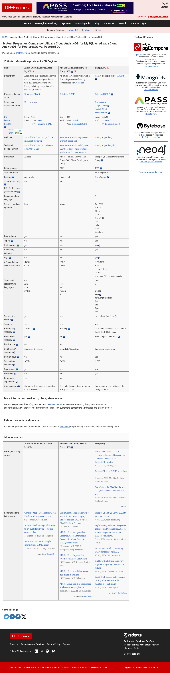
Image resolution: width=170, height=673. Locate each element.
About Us (14, 644)
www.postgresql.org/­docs (106, 145)
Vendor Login (138, 23)
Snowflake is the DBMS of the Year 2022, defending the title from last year (110, 490)
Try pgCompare (151, 66)
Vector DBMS (101, 112)
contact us (54, 404)
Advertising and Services (32, 644)
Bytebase (86, 30)
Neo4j (98, 30)
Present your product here (151, 172)
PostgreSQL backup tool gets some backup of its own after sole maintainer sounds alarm (110, 580)
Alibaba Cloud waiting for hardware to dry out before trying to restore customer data (39, 528)
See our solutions (132, 654)
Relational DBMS (32, 94)
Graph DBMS (101, 105)
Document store (31, 102)
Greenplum (79, 83)
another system (23, 53)
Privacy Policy (53, 644)
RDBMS (120, 76)
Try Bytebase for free (151, 137)
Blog (97, 23)
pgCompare (141, 54)
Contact (66, 644)
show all (124, 507)
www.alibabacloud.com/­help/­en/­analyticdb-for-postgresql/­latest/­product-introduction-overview (74, 148)
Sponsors (109, 23)
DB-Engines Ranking (46, 23)
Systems (66, 23)
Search (123, 23)
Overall (40, 120)
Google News (51, 554)
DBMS (5, 37)
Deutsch (164, 7)
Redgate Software (159, 16)
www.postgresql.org (103, 137)
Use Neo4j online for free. (151, 162)
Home (27, 23)
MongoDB (73, 30)
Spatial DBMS (101, 109)
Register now (151, 114)
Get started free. (151, 90)
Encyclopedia (82, 23)
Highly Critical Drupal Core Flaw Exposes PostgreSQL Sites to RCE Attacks (110, 564)
